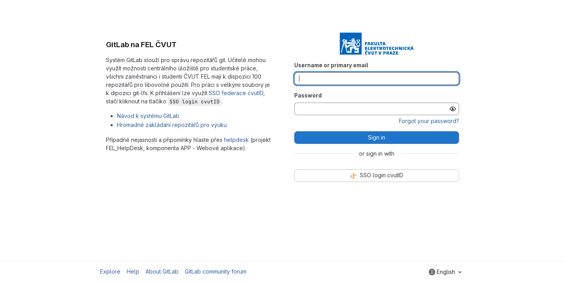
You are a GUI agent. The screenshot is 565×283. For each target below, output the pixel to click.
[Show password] (453, 109)
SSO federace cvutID (236, 93)
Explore (110, 271)
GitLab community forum (215, 271)
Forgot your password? (429, 121)
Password (308, 95)
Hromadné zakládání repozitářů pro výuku (172, 124)
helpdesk (236, 139)
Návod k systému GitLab (148, 115)
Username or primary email (331, 65)
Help (133, 271)
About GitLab (162, 271)
